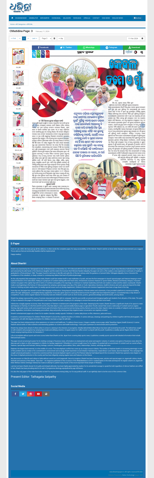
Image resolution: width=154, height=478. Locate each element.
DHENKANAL (56, 18)
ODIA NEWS (106, 18)
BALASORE (67, 18)
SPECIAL (30, 24)
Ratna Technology (128, 475)
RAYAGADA (77, 18)
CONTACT (96, 18)
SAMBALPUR (33, 18)
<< (20, 38)
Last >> (34, 38)
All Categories (21, 24)
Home (12, 24)
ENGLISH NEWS (117, 18)
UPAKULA (87, 18)
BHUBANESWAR (21, 18)
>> (28, 38)
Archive (137, 18)
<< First (13, 38)
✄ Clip (61, 38)
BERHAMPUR (44, 18)
